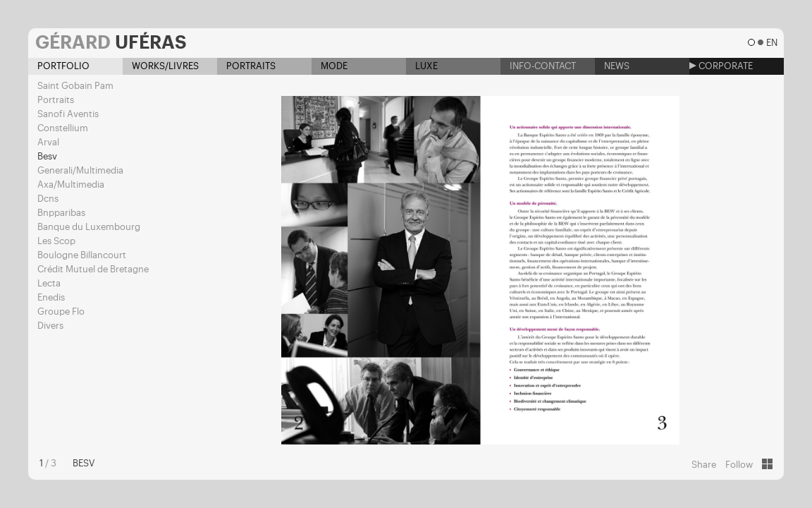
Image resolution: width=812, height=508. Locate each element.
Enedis (51, 297)
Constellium (62, 128)
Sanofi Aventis (68, 114)
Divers (50, 325)
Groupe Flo (61, 311)
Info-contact (538, 66)
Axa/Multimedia (70, 184)
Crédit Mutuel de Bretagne (93, 269)
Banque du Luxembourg (88, 226)
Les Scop (56, 241)
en (771, 42)
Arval (48, 142)
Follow (739, 464)
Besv (47, 156)
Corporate (721, 66)
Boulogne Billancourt (81, 255)
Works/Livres (161, 66)
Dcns (48, 198)
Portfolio (59, 66)
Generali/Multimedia (80, 170)
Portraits (246, 66)
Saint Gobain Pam (75, 85)
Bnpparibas (61, 212)
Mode (329, 66)
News (612, 66)
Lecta (49, 283)
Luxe (422, 66)
